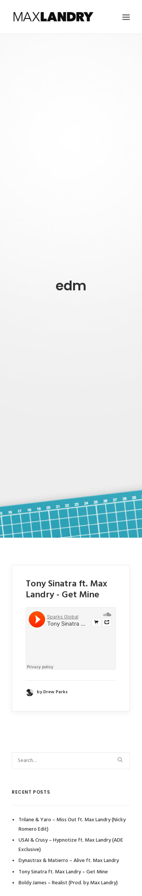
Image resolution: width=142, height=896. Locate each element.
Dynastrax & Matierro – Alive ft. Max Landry (69, 845)
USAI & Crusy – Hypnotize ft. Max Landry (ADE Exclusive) (71, 830)
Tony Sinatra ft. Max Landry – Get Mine (63, 856)
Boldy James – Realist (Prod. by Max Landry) (68, 868)
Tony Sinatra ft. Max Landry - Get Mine (66, 574)
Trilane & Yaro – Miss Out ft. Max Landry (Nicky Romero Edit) (72, 809)
